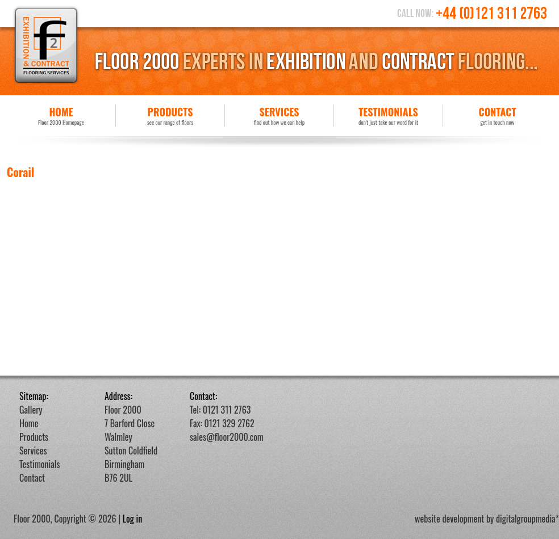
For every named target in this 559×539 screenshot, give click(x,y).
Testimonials (388, 115)
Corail (20, 171)
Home (61, 115)
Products (170, 115)
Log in (133, 518)
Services (279, 115)
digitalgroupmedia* (527, 518)
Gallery (31, 409)
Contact (497, 115)
